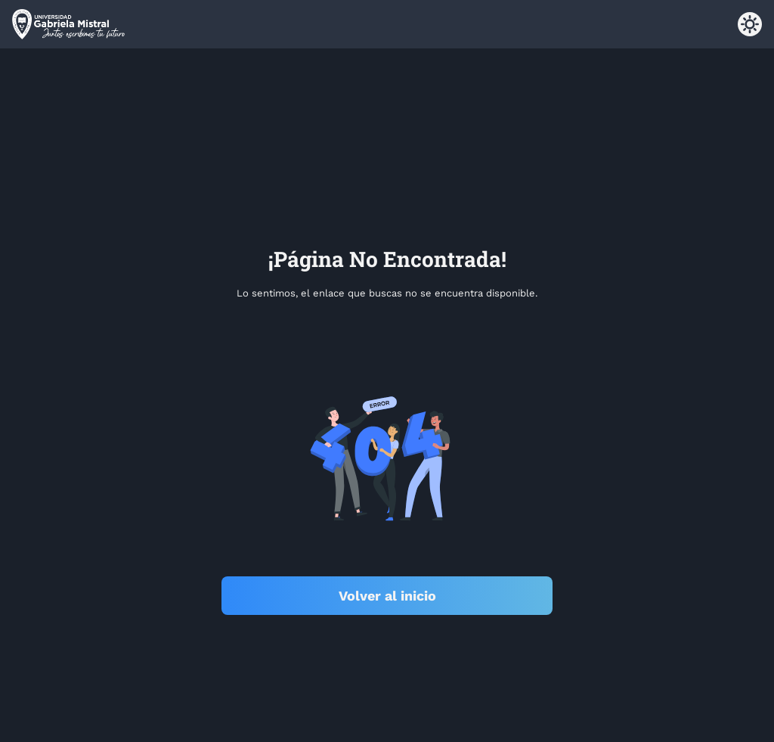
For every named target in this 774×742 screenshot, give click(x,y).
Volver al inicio (387, 596)
